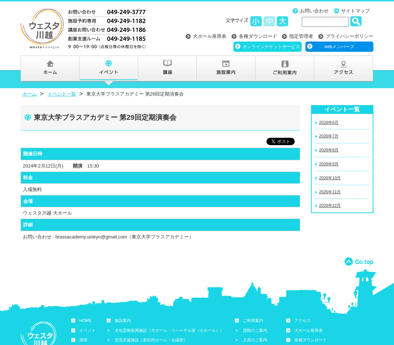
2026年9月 (329, 164)
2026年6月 (329, 122)
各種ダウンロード (258, 36)
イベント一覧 (61, 94)
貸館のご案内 (255, 330)
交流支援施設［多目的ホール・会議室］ (151, 340)
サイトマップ (355, 11)
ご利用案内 (253, 320)
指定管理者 (301, 36)
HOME (85, 320)
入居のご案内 (255, 340)
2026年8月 (329, 150)
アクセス (302, 320)
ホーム (29, 94)
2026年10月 (330, 178)
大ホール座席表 (209, 36)
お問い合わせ (314, 11)
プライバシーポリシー (349, 36)
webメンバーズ (339, 46)
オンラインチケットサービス (271, 46)
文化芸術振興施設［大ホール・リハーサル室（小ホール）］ (169, 330)
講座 (83, 340)
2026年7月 (329, 136)
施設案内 (123, 320)
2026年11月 (330, 192)
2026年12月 (330, 205)
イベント (87, 330)
